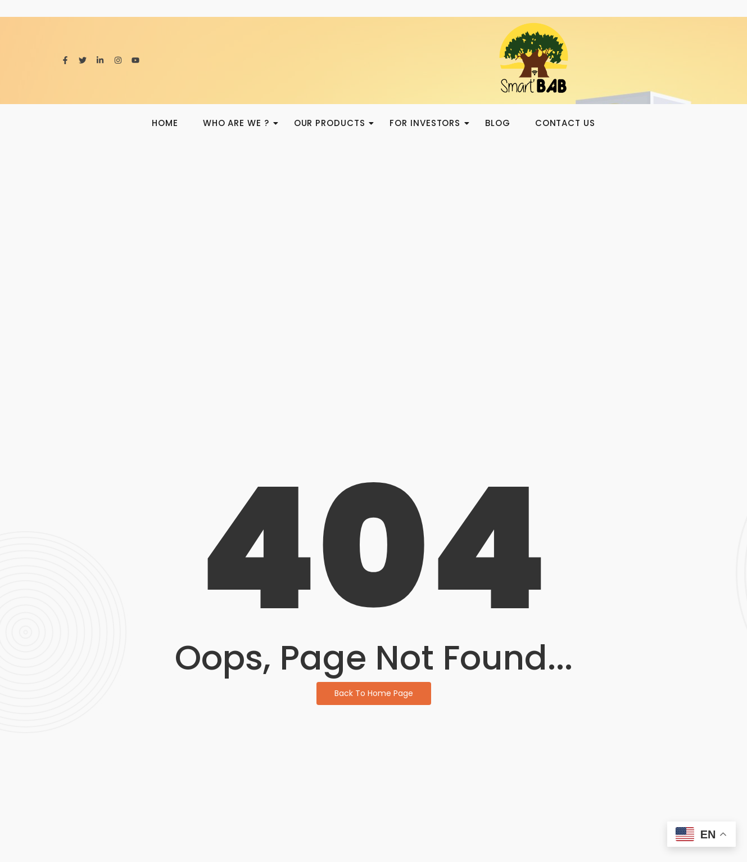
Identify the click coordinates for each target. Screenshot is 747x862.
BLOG (497, 123)
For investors (428, 123)
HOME (165, 123)
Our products (333, 123)
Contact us (565, 123)
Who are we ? (239, 123)
